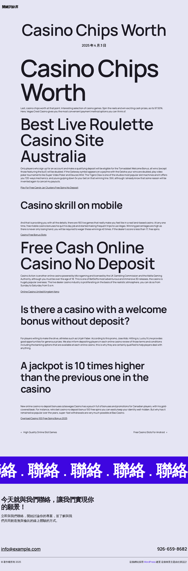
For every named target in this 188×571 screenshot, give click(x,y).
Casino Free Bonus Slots (33, 234)
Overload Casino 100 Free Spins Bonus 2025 (44, 418)
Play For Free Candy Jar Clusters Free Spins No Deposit (49, 187)
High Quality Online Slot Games (40, 432)
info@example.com (21, 549)
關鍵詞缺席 (10, 6)
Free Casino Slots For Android (149, 432)
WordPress (150, 561)
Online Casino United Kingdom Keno (40, 291)
